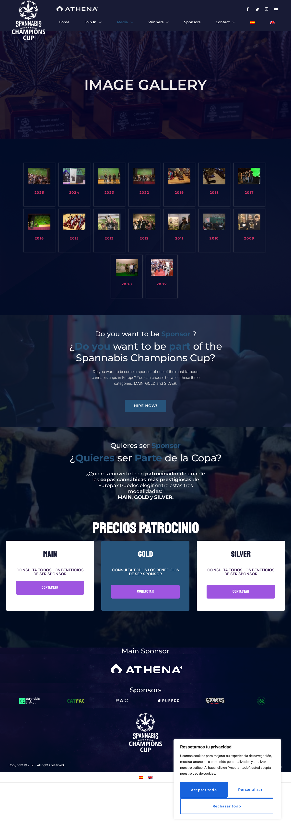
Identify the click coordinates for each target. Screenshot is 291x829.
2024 (74, 193)
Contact (225, 22)
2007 (162, 284)
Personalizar (202, 790)
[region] (227, 780)
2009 (249, 238)
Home (63, 22)
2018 (214, 193)
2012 (144, 238)
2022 (144, 193)
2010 (214, 238)
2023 (109, 193)
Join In (92, 22)
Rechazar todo (249, 790)
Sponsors (192, 22)
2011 (179, 238)
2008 (127, 284)
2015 (74, 238)
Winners (158, 22)
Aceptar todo (227, 806)
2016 (39, 238)
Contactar (50, 627)
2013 (109, 238)
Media (124, 22)
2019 (179, 193)
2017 (249, 193)
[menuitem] (252, 22)
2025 (39, 193)
